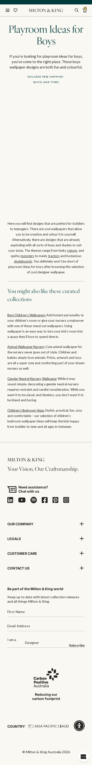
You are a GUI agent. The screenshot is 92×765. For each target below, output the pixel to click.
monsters (27, 256)
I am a (11, 640)
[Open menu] (8, 10)
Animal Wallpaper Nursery (26, 347)
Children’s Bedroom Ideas (25, 410)
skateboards (23, 261)
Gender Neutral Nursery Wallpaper (32, 379)
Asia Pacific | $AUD (48, 726)
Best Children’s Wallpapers (26, 315)
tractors (54, 256)
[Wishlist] (15, 10)
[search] (76, 10)
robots (72, 250)
